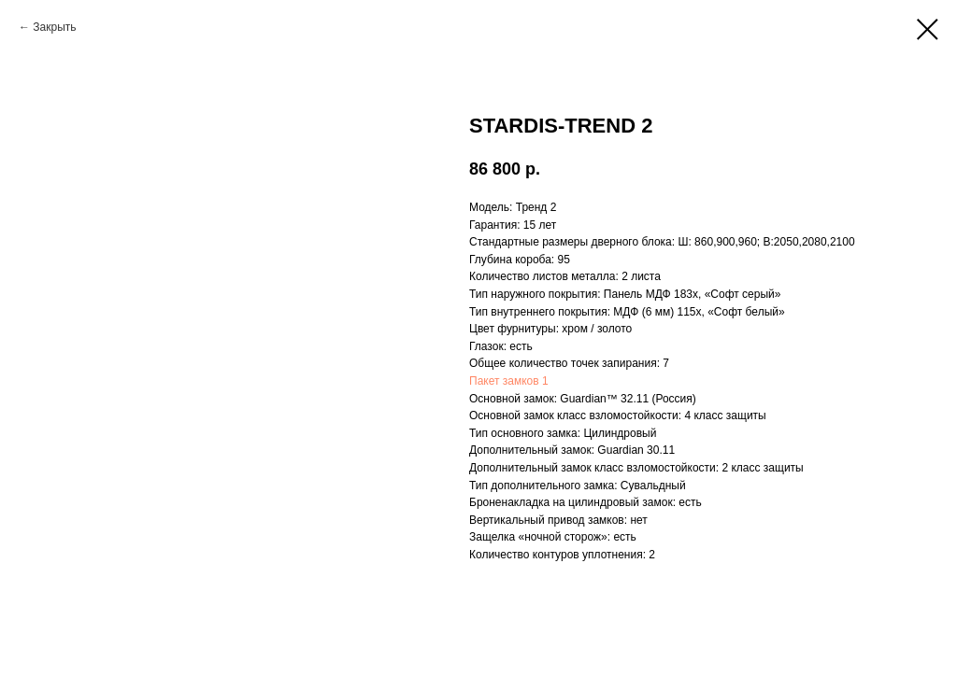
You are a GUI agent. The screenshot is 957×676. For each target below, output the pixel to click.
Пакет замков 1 (509, 380)
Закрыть (54, 27)
